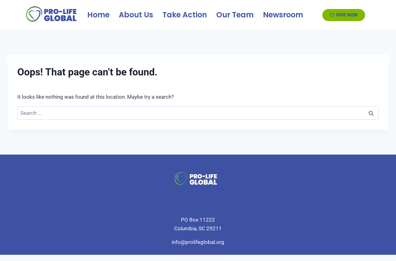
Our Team (235, 15)
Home (98, 15)
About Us (136, 15)
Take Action (184, 15)
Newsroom (283, 15)
